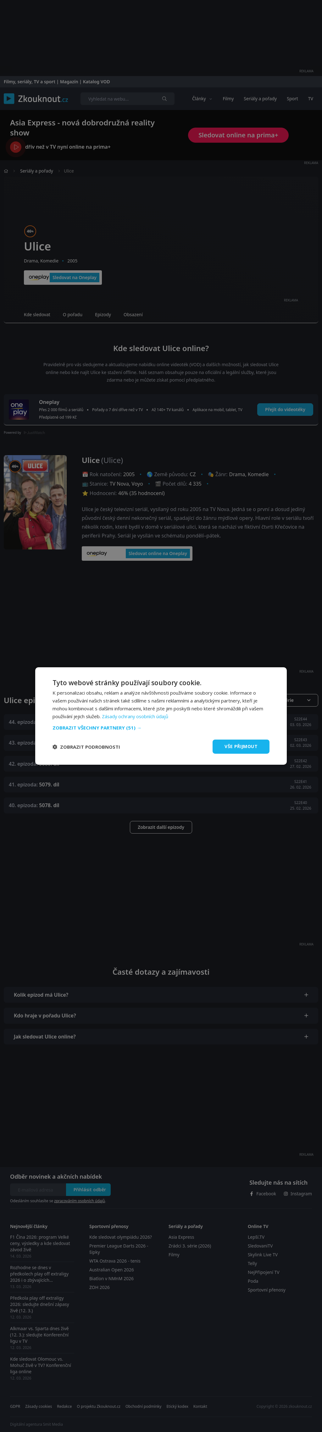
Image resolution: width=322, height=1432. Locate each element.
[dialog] (161, 716)
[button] (161, 727)
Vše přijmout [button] (241, 746)
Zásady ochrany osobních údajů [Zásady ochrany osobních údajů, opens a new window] (135, 716)
